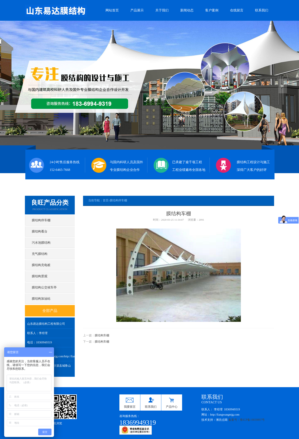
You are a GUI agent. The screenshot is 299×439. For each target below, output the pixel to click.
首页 (106, 200)
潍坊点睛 (222, 419)
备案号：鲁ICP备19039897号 (246, 419)
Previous (16, 86)
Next (283, 86)
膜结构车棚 (102, 335)
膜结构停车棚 (118, 200)
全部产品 (49, 311)
